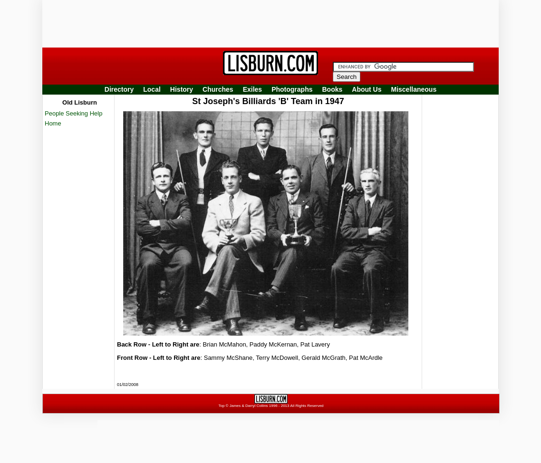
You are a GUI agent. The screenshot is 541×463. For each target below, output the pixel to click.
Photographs (291, 89)
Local (152, 89)
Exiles (252, 89)
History (181, 89)
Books (332, 89)
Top (221, 406)
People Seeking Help (73, 113)
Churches (218, 89)
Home (53, 123)
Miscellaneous (414, 89)
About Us (366, 89)
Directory (119, 89)
